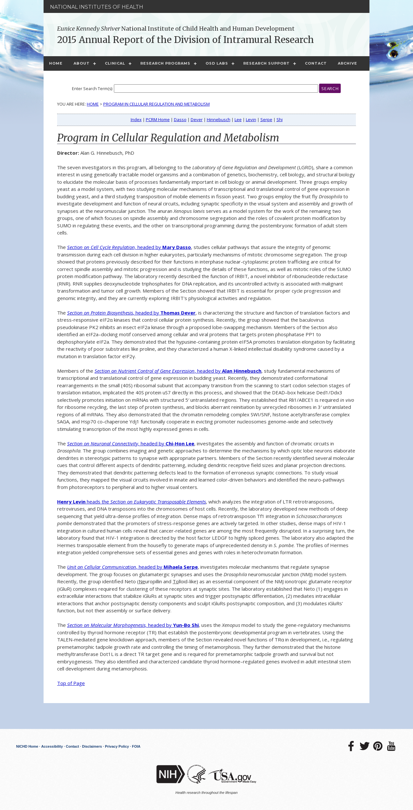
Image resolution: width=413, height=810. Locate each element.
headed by (129, 247)
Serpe (266, 119)
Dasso (180, 119)
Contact (316, 63)
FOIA (136, 746)
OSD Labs (217, 63)
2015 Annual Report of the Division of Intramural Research (185, 40)
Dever (197, 119)
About (82, 63)
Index (136, 119)
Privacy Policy (117, 746)
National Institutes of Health (96, 7)
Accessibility (52, 746)
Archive (347, 63)
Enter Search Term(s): (92, 88)
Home (56, 63)
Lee (238, 119)
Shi (280, 119)
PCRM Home (158, 119)
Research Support (266, 63)
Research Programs (165, 63)
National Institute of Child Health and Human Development (176, 28)
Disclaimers (92, 746)
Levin (251, 119)
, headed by (131, 312)
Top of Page (71, 683)
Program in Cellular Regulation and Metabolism (156, 104)
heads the (131, 501)
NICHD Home (27, 746)
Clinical (115, 63)
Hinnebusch (218, 119)
